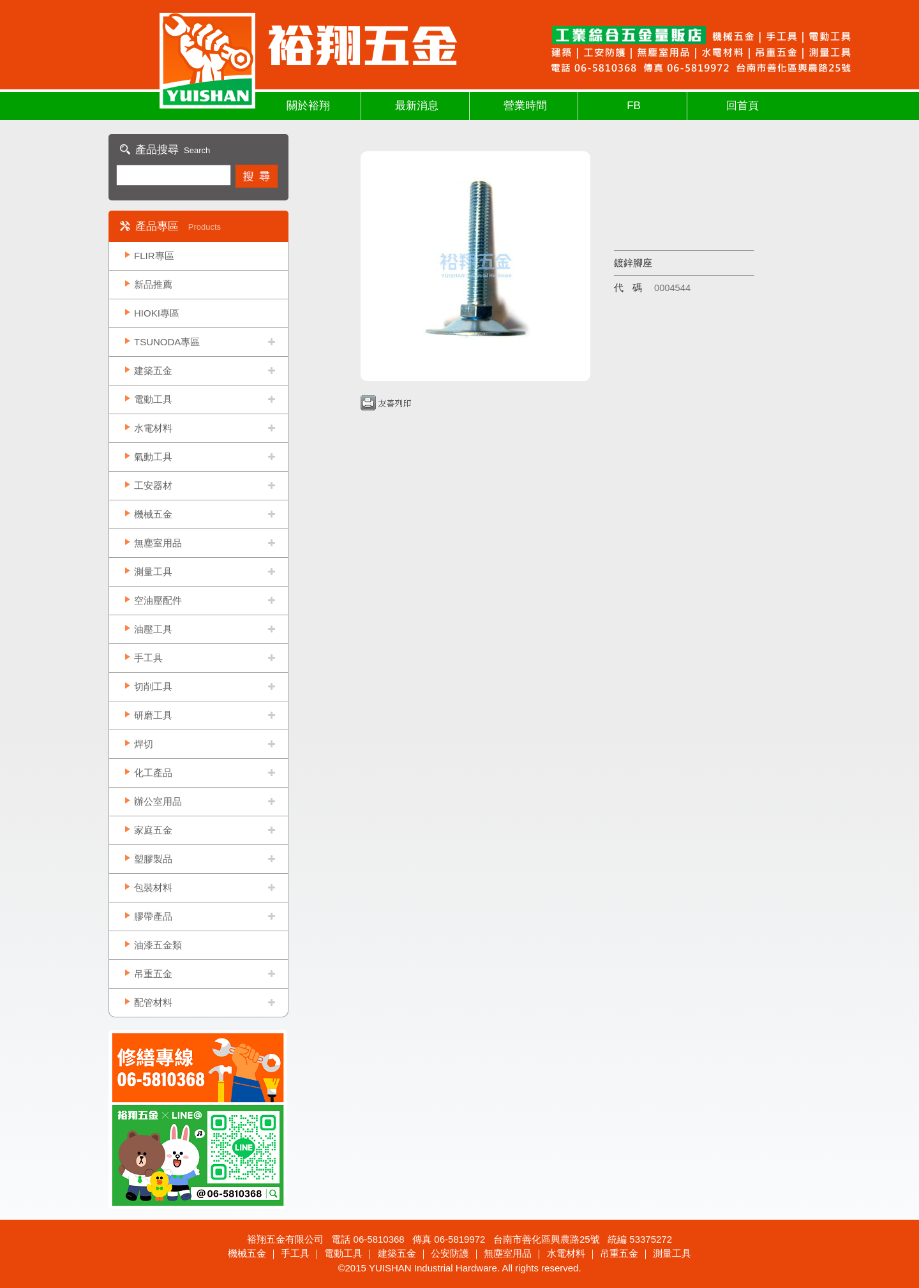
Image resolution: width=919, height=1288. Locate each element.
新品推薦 (153, 284)
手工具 (148, 657)
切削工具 (153, 686)
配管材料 (153, 1002)
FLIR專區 (154, 255)
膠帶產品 (153, 916)
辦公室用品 (158, 801)
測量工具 (153, 571)
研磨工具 (153, 715)
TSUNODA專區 (167, 341)
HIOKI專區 (156, 313)
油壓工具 (153, 629)
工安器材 (153, 485)
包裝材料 (153, 887)
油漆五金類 (158, 945)
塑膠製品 (153, 858)
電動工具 (153, 399)
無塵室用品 (158, 542)
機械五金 (153, 514)
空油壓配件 (158, 600)
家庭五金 (153, 830)
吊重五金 (153, 973)
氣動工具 (153, 456)
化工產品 (153, 772)
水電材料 (153, 428)
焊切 (143, 743)
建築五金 (153, 370)
